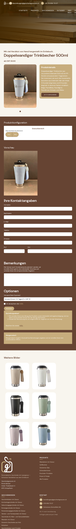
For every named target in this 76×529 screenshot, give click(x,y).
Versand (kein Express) (12, 295)
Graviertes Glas (45, 468)
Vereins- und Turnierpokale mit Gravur (13, 514)
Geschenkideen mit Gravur (10, 499)
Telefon (6, 230)
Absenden (9, 308)
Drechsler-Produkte (46, 473)
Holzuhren (4, 525)
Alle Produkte (44, 479)
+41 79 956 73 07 (49, 3)
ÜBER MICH (69, 11)
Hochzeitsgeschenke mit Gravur (11, 502)
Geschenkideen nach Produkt (11, 528)
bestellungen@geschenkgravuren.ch (24, 3)
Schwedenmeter (45, 470)
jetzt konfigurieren (50, 94)
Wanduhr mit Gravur (8, 519)
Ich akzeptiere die (14, 304)
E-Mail (6, 222)
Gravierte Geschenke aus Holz (11, 522)
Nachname (7, 213)
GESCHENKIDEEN (48, 10)
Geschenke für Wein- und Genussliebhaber (15, 517)
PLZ (5, 247)
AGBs (21, 304)
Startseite (23, 10)
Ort (29, 247)
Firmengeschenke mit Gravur (10, 508)
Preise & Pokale (45, 476)
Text (9, 134)
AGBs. (21, 325)
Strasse (6, 239)
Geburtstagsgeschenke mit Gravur (12, 505)
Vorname (7, 205)
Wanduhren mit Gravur (47, 462)
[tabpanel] (20, 86)
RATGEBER (61, 10)
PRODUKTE (35, 10)
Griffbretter (43, 465)
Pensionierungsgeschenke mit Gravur (13, 511)
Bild (15, 134)
